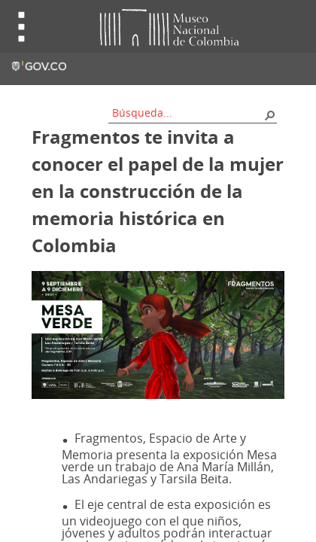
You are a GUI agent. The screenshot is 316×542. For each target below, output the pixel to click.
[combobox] (187, 112)
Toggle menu (22, 27)
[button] (269, 114)
